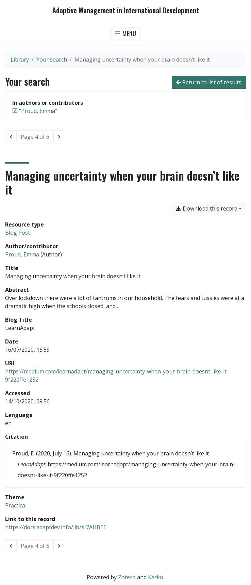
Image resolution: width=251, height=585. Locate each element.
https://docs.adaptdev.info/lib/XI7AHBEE (55, 527)
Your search (51, 59)
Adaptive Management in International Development (125, 10)
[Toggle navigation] (125, 33)
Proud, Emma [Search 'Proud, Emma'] (22, 254)
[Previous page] (11, 136)
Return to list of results (208, 82)
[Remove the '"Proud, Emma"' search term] (38, 111)
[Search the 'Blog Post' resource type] (17, 232)
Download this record (206, 208)
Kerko (155, 577)
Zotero (127, 577)
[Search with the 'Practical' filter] (16, 505)
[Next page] (59, 136)
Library (20, 59)
